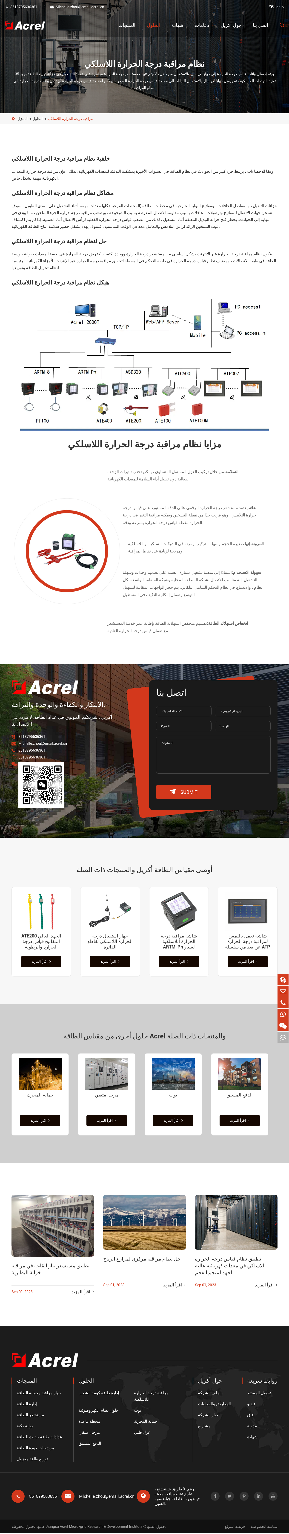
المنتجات (126, 25)
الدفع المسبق (239, 1095)
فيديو (251, 1404)
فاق (250, 1415)
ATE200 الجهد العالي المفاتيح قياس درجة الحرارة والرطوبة (41, 941)
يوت (173, 1095)
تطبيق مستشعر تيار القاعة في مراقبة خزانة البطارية (50, 1270)
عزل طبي (142, 1433)
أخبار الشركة (209, 1415)
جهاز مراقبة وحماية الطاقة (39, 1393)
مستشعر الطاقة (30, 1415)
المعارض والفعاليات (214, 1404)
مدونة (252, 1426)
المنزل (22, 119)
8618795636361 (21, 7)
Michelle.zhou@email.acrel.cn (77, 7)
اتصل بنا (260, 25)
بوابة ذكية (25, 1426)
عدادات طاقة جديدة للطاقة (39, 1437)
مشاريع (204, 1426)
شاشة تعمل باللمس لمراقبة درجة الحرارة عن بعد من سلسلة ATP (247, 941)
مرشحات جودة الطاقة (35, 1448)
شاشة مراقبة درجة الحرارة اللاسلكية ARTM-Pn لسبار (179, 941)
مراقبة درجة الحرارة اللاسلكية (70, 119)
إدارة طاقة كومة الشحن (99, 1393)
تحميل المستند (259, 1393)
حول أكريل (231, 25)
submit (183, 792)
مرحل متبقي (107, 1095)
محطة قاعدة (89, 1422)
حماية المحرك (40, 1095)
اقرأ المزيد (41, 961)
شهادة (177, 25)
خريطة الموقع (235, 1527)
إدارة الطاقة (27, 1404)
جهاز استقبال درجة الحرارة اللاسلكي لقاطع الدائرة (110, 941)
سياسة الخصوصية (264, 1527)
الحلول (153, 25)
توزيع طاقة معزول (32, 1459)
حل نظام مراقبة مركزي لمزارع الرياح (142, 1260)
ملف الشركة (209, 1393)
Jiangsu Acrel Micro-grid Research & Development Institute (94, 1527)
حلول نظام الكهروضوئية (99, 1410)
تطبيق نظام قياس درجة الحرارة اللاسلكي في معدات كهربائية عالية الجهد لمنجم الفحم (230, 1266)
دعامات (202, 25)
